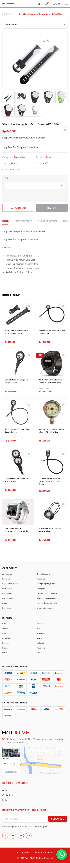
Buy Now (51, 208)
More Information (23, 220)
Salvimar (40, 623)
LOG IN (56, 3)
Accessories (19, 157)
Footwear (6, 579)
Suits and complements (46, 598)
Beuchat (5, 643)
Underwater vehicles (45, 608)
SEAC (39, 628)
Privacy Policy (22, 852)
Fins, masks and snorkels (47, 603)
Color (7, 178)
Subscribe (57, 819)
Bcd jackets (7, 593)
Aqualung (41, 648)
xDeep (5, 628)
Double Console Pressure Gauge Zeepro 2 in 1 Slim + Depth (50, 481)
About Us (6, 790)
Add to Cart (20, 208)
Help (4, 800)
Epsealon (6, 638)
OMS (39, 652)
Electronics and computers (47, 593)
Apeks (4, 633)
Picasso (5, 648)
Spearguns (41, 588)
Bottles (5, 603)
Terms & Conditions (44, 852)
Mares (48, 157)
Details (5, 220)
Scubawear (41, 579)
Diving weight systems (46, 583)
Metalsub (40, 643)
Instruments (7, 588)
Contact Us (7, 795)
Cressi (4, 623)
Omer (4, 652)
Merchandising (8, 598)
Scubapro (41, 633)
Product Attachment (47, 220)
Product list (7, 14)
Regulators (6, 608)
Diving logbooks (43, 574)
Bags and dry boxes (10, 583)
